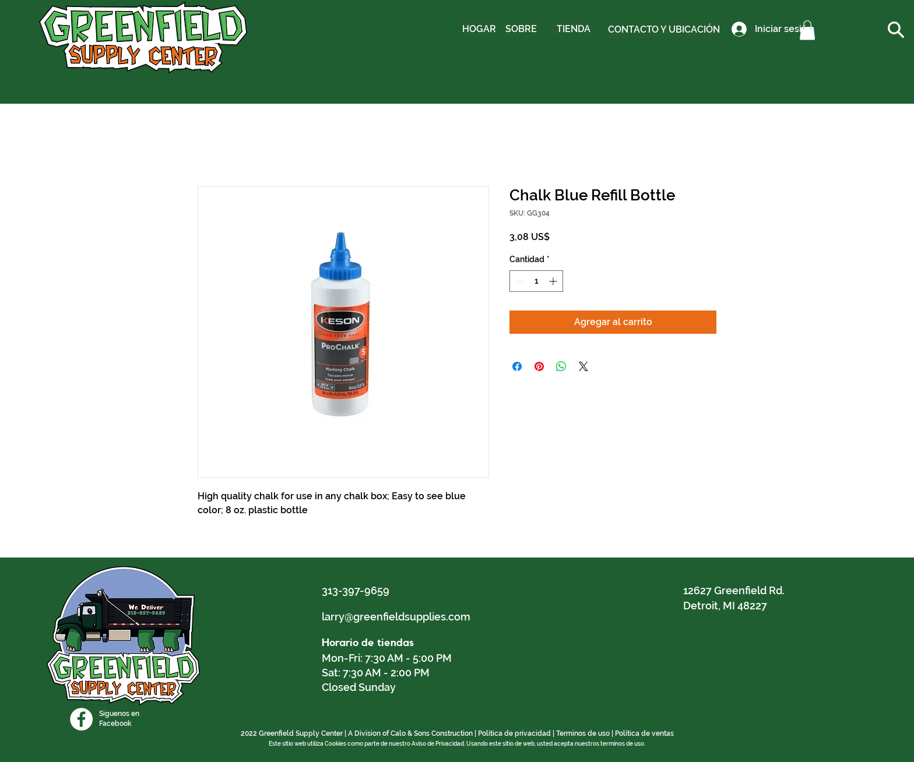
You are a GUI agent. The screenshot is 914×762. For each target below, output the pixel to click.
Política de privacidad (514, 733)
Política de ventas (644, 733)
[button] (807, 30)
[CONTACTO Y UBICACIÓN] (663, 30)
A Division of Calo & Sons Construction (410, 733)
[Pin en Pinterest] (539, 366)
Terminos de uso (583, 733)
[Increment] (554, 281)
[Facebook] (81, 719)
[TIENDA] (573, 29)
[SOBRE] (520, 29)
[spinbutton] (536, 281)
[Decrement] (518, 281)
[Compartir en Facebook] (517, 366)
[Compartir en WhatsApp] (561, 366)
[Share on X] (583, 366)
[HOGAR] (479, 29)
